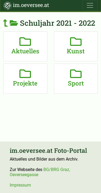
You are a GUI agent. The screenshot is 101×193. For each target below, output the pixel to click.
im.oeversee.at (26, 5)
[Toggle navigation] (89, 5)
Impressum (20, 185)
